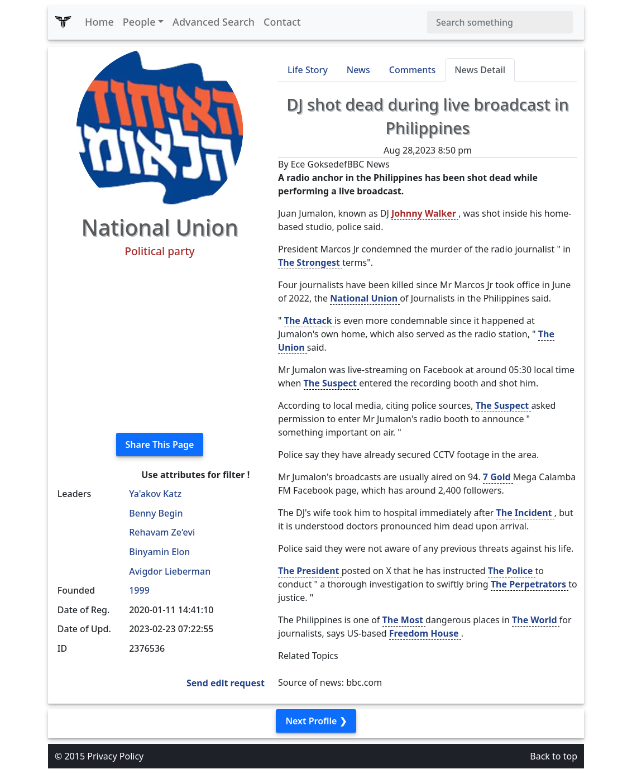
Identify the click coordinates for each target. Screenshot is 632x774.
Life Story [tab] (308, 70)
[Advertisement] (160, 345)
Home (99, 21)
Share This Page (160, 444)
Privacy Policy (115, 756)
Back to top (553, 756)
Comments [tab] (412, 70)
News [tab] (358, 70)
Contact (282, 21)
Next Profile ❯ (315, 721)
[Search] (500, 22)
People (139, 21)
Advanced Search (214, 21)
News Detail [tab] (479, 70)
